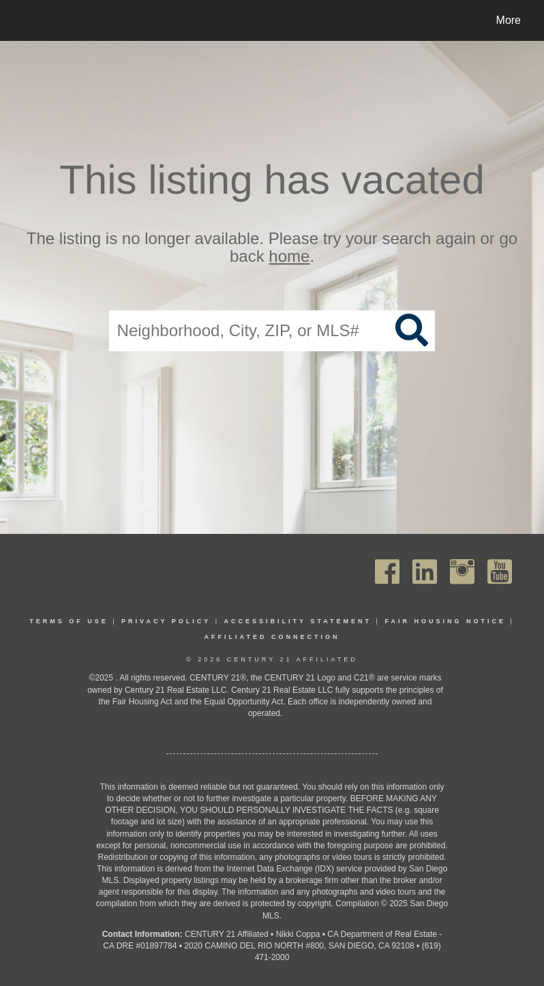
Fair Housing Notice (445, 621)
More (508, 20)
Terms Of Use (68, 621)
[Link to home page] (23, 20)
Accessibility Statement (298, 621)
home (289, 257)
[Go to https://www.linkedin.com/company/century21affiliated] (425, 571)
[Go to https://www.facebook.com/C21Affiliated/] (387, 571)
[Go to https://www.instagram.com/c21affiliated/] (462, 571)
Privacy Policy (166, 621)
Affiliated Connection (272, 636)
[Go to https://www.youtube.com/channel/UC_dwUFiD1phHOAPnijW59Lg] (500, 571)
